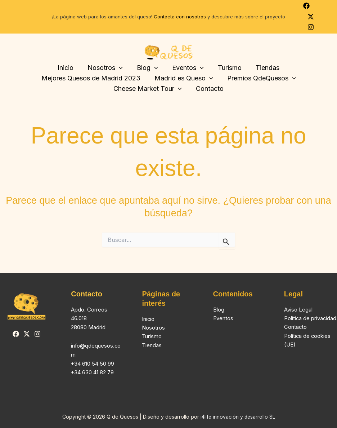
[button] (121, 68)
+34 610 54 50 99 (92, 363)
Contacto (209, 88)
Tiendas (265, 67)
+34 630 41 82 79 (92, 372)
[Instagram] (310, 27)
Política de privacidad (310, 318)
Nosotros (107, 68)
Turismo (228, 67)
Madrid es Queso (183, 78)
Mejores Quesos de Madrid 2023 (91, 78)
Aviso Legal (298, 309)
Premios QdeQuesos (260, 78)
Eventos (223, 318)
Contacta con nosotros (180, 16)
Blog (218, 309)
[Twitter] (310, 16)
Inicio (68, 67)
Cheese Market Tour (148, 89)
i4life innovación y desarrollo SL (238, 417)
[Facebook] (306, 6)
